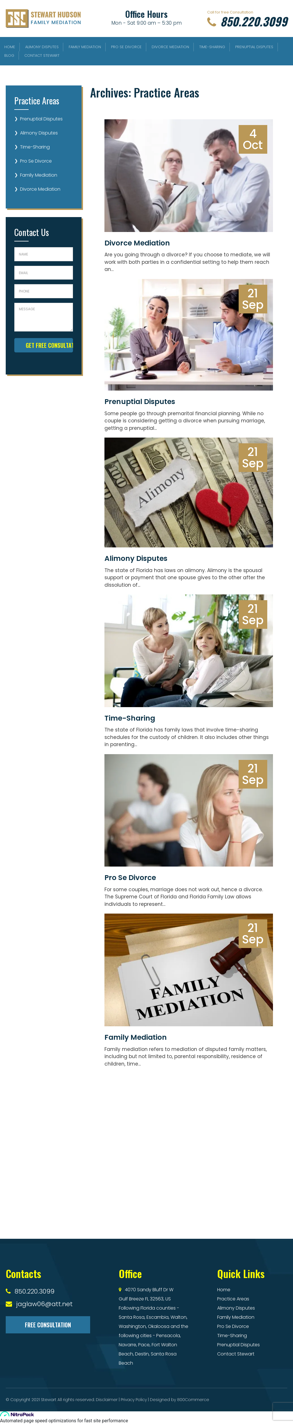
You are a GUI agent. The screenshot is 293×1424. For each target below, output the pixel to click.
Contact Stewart (42, 55)
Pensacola (168, 1335)
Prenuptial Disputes (254, 47)
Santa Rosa (131, 1317)
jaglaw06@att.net (44, 1304)
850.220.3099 (247, 21)
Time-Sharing (212, 47)
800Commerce (193, 1399)
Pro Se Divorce (126, 47)
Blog (9, 55)
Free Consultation (48, 1324)
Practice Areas (233, 1299)
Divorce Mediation (170, 47)
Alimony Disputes (42, 47)
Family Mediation (85, 47)
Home (9, 47)
